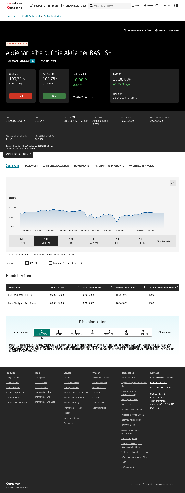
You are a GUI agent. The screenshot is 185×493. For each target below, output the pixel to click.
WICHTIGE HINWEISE (141, 165)
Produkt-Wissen (99, 382)
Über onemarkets (71, 382)
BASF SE (117, 74)
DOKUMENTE (81, 165)
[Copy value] (33, 61)
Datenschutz (126, 404)
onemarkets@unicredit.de (161, 377)
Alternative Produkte (109, 165)
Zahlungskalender (56, 165)
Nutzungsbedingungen (131, 409)
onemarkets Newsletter (74, 397)
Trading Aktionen (71, 387)
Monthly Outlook (71, 418)
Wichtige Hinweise (129, 399)
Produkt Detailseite (52, 16)
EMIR (123, 462)
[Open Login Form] (175, 6)
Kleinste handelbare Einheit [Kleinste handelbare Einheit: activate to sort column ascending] (162, 287)
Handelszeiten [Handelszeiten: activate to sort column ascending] (57, 287)
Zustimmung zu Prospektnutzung (129, 393)
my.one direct (41, 382)
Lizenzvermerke (128, 425)
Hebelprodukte (12, 382)
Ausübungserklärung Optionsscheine (130, 432)
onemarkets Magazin (73, 408)
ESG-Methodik (127, 467)
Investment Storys (100, 377)
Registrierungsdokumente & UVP (134, 384)
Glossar (95, 397)
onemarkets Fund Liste (45, 402)
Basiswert (31, 165)
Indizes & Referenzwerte (16, 402)
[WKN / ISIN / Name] (112, 6)
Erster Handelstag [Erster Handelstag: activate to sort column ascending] (92, 287)
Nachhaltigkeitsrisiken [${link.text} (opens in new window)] (131, 420)
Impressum (135, 484)
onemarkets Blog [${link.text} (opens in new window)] (71, 402)
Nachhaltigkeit (99, 408)
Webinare (96, 392)
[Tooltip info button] (73, 117)
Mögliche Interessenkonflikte (134, 457)
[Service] (137, 6)
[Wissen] (148, 6)
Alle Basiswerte (12, 397)
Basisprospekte (128, 377)
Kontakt (67, 377)
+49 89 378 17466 (158, 382)
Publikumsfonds (13, 387)
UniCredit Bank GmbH (20, 488)
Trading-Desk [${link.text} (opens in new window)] (40, 377)
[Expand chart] (173, 183)
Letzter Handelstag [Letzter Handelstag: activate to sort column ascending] (125, 287)
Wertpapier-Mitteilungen (132, 414)
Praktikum (68, 423)
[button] (21, 241)
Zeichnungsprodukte (15, 392)
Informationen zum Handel (76, 392)
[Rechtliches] (162, 6)
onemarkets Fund (42, 397)
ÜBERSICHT (12, 165)
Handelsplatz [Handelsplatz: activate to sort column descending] (15, 287)
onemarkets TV (99, 387)
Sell (21, 96)
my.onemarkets (41, 387)
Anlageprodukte (13, 377)
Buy (54, 96)
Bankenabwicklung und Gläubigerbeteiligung (131, 445)
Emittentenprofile (129, 438)
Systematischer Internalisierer (134, 452)
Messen (67, 413)
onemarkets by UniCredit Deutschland (23, 16)
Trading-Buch (98, 402)
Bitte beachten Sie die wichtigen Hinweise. (21, 148)
